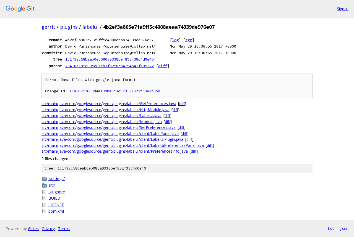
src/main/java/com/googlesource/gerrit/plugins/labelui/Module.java (101, 121)
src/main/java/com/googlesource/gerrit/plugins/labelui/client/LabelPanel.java (110, 133)
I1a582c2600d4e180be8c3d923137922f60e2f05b (114, 91)
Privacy (48, 228)
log (175, 39)
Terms (64, 228)
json (344, 228)
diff (162, 65)
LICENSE (56, 204)
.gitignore (56, 191)
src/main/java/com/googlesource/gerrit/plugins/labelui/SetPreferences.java (108, 127)
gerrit (48, 27)
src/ (51, 185)
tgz (188, 39)
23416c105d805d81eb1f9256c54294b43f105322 (109, 65)
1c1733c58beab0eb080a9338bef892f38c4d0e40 (109, 59)
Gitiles (33, 228)
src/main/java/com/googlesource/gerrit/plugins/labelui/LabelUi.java (101, 115)
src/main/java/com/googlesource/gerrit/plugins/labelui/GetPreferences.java (108, 103)
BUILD (54, 198)
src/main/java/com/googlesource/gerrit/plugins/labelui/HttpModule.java (105, 109)
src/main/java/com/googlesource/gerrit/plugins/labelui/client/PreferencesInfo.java (114, 151)
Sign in (342, 8)
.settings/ (56, 178)
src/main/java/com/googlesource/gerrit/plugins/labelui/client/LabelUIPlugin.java (112, 139)
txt (330, 228)
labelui (90, 27)
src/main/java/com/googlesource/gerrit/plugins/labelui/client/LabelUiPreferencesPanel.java (122, 145)
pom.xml (56, 211)
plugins (69, 27)
